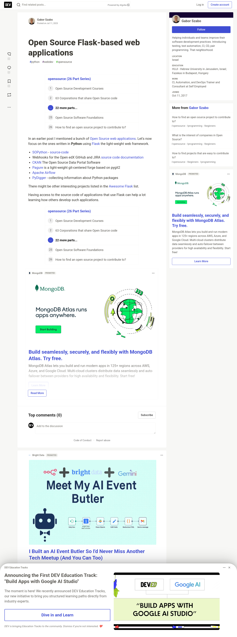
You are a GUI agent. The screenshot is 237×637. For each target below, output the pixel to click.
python (35, 62)
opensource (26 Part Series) (69, 79)
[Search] (18, 5)
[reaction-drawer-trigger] (9, 55)
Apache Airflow (43, 173)
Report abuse (103, 440)
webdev (47, 62)
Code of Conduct (83, 440)
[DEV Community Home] (8, 4)
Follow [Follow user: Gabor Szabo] (201, 29)
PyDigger (39, 178)
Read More (37, 393)
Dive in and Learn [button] (57, 614)
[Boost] (9, 94)
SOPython (39, 152)
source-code (59, 152)
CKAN (36, 162)
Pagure (37, 168)
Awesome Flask (121, 186)
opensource (64, 62)
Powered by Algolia (118, 5)
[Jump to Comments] (9, 69)
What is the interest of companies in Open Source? (201, 140)
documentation (132, 157)
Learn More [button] (201, 261)
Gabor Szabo (45, 19)
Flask (96, 144)
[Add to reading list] (9, 83)
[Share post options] (9, 107)
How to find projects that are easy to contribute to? (201, 158)
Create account (220, 4)
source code (110, 157)
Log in (200, 4)
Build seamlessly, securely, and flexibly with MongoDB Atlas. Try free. (200, 220)
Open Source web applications (113, 139)
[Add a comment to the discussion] (95, 428)
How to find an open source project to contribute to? (201, 122)
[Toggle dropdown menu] (153, 273)
